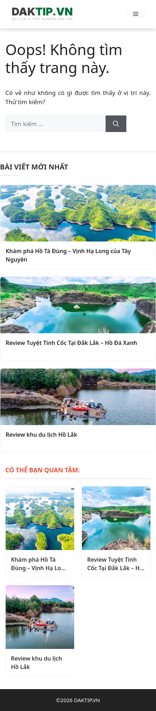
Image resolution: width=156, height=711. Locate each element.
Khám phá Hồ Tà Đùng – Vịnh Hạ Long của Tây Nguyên (68, 255)
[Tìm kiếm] (116, 123)
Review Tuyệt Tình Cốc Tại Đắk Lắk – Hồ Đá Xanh (71, 343)
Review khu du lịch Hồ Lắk (41, 434)
